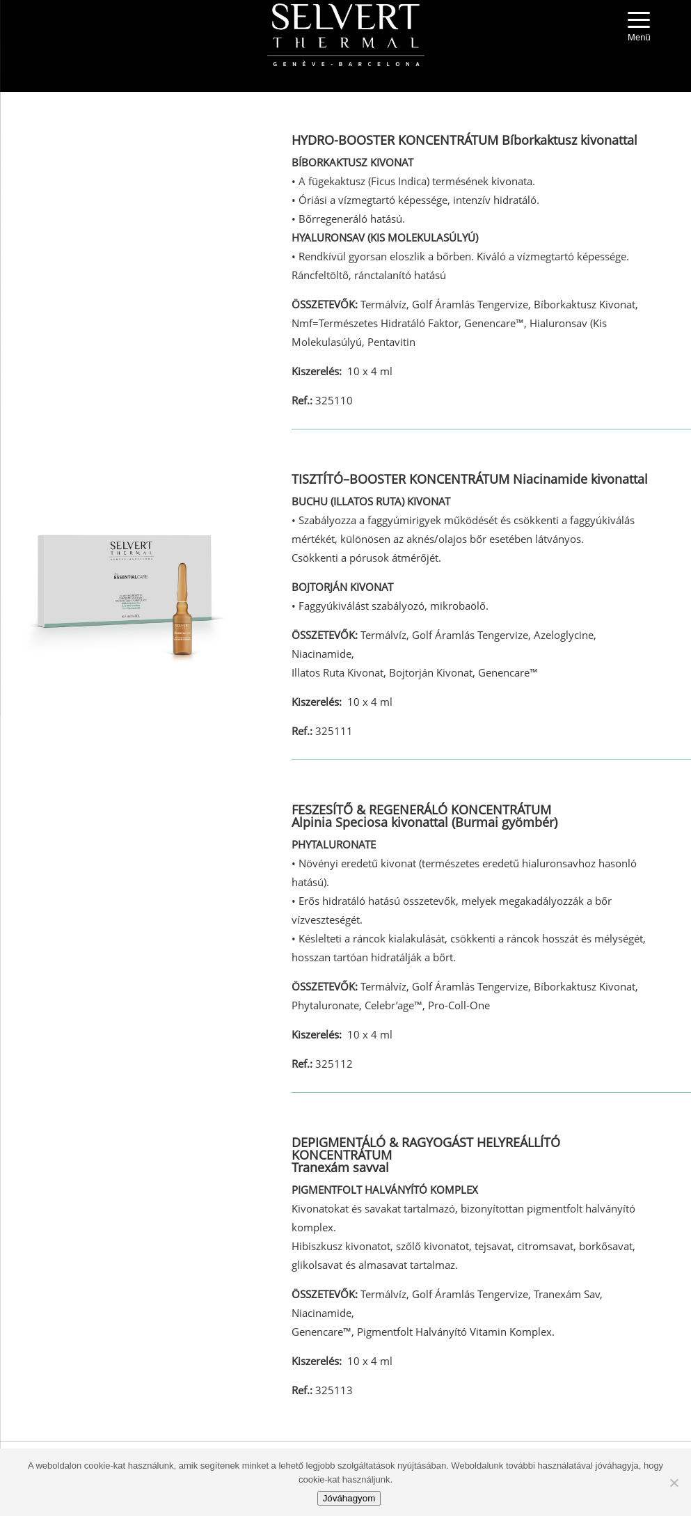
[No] (674, 1483)
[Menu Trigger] (638, 27)
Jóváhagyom (349, 1498)
